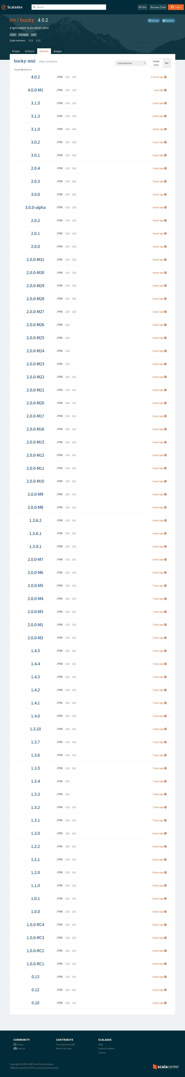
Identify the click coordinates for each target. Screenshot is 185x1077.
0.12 (35, 989)
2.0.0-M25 (35, 337)
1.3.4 (35, 781)
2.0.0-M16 (35, 429)
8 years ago (159, 833)
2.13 (30, 40)
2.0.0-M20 (35, 403)
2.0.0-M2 (35, 637)
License (102, 1052)
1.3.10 (35, 729)
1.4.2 (35, 690)
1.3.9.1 (35, 546)
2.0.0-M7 (35, 559)
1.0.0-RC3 (35, 937)
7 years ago (159, 585)
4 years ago (159, 194)
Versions (44, 51)
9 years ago (159, 976)
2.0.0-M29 (35, 285)
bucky (27, 20)
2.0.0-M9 (35, 494)
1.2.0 (35, 872)
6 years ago (159, 324)
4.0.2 (35, 77)
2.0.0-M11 (35, 468)
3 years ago (159, 129)
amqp (13, 34)
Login (176, 7)
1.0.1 (35, 898)
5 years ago (159, 285)
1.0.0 (35, 911)
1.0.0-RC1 (35, 963)
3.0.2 (35, 142)
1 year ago (160, 90)
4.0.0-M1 (35, 90)
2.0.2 (35, 220)
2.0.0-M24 (35, 350)
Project (16, 51)
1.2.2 (35, 846)
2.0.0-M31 (35, 259)
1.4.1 (35, 703)
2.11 (74, 376)
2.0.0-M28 (35, 298)
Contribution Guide (65, 1044)
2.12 (38, 40)
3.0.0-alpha (35, 207)
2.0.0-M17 (35, 416)
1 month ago (158, 76)
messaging (23, 34)
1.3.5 (35, 768)
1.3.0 (35, 833)
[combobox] (131, 63)
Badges (58, 51)
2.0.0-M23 (35, 363)
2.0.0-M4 (35, 598)
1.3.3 (35, 794)
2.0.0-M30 (35, 272)
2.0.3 (35, 181)
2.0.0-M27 (35, 311)
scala (34, 34)
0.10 (35, 1002)
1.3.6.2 (35, 520)
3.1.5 (35, 103)
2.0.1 (35, 233)
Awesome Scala (158, 7)
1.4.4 (35, 663)
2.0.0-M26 (35, 324)
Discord (19, 1048)
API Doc (142, 7)
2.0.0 (35, 246)
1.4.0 (35, 716)
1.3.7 (35, 742)
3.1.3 (35, 116)
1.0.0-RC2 (35, 950)
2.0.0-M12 (35, 455)
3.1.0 (35, 129)
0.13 (35, 976)
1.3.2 (35, 807)
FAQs (100, 1044)
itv (13, 20)
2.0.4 (35, 168)
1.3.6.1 (35, 533)
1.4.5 (35, 650)
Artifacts (30, 51)
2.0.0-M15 (35, 442)
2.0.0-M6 (35, 572)
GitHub (154, 20)
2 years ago (159, 103)
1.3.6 (35, 755)
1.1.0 (35, 885)
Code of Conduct (106, 1048)
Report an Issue (63, 1048)
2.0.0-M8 (35, 507)
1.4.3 (35, 676)
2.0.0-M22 (35, 377)
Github (18, 1044)
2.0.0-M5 (35, 585)
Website (168, 20)
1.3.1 (35, 820)
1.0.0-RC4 (35, 924)
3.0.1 (35, 155)
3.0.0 (35, 194)
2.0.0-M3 (35, 611)
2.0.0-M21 (35, 390)
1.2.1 (35, 859)
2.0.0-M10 (35, 481)
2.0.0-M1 (35, 624)
